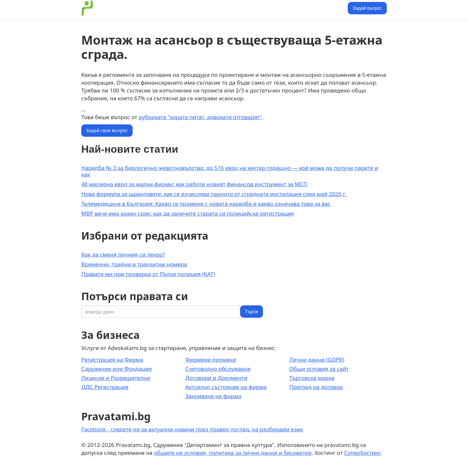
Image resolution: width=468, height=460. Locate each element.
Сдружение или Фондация (116, 368)
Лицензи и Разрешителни (115, 378)
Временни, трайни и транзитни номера (134, 264)
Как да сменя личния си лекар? (123, 254)
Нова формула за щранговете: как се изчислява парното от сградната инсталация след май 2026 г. (214, 194)
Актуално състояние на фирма (226, 387)
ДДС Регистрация (104, 387)
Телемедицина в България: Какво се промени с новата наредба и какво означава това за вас (206, 203)
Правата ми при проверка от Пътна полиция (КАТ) (148, 274)
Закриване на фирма (213, 396)
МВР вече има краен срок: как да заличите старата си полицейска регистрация (187, 213)
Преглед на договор (316, 387)
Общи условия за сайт (319, 368)
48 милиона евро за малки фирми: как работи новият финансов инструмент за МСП (194, 184)
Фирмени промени (210, 359)
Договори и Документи (216, 378)
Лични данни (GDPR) (316, 359)
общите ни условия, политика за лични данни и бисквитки (233, 452)
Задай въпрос (367, 8)
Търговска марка (311, 378)
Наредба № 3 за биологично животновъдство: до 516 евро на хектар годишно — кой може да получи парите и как (229, 171)
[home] (87, 8)
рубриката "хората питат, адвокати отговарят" (200, 117)
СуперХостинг (362, 452)
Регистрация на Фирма (112, 359)
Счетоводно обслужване (218, 368)
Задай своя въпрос (107, 130)
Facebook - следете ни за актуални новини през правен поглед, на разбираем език (192, 429)
